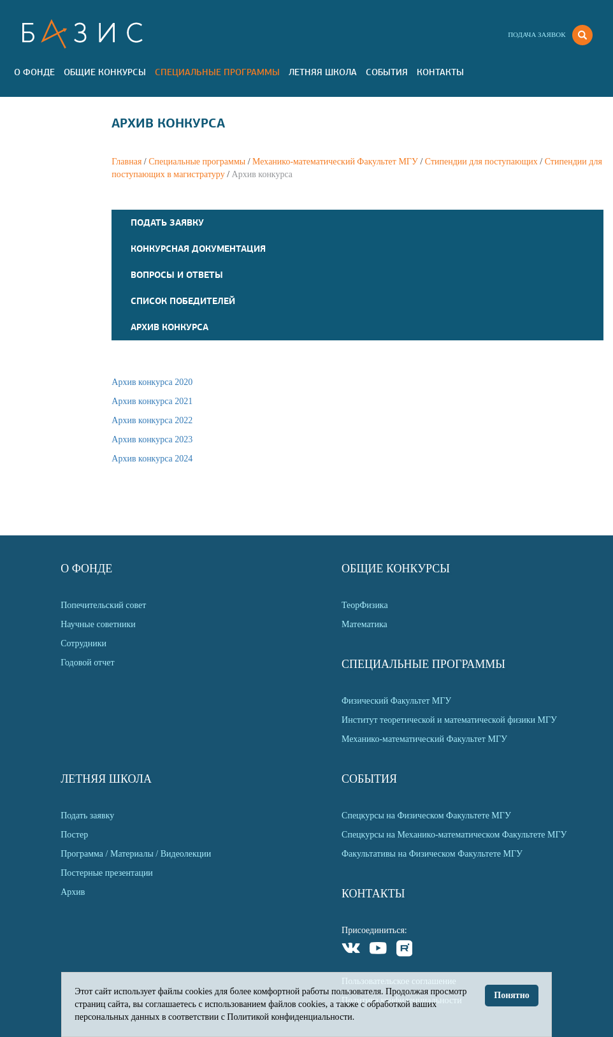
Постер (74, 834)
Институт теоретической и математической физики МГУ (449, 720)
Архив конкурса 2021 (152, 401)
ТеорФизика (365, 605)
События (387, 72)
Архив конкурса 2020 (152, 382)
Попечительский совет (103, 605)
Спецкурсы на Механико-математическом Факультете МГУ (454, 834)
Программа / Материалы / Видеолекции (136, 854)
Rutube (405, 950)
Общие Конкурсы (105, 72)
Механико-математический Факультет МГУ (335, 161)
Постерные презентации (107, 873)
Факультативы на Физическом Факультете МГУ (432, 854)
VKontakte (351, 950)
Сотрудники (83, 643)
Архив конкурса (169, 327)
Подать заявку (167, 222)
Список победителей (183, 301)
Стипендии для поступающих (481, 161)
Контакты (440, 72)
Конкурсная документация (198, 248)
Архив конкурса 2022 (152, 420)
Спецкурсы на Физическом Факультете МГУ (426, 815)
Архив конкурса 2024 (152, 458)
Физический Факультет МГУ (396, 701)
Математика (364, 624)
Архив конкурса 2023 (152, 439)
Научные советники (98, 624)
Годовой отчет (87, 662)
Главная (126, 161)
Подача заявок (536, 34)
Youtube (378, 950)
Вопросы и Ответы (177, 274)
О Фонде (34, 72)
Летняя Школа (323, 72)
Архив (73, 892)
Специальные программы (217, 72)
